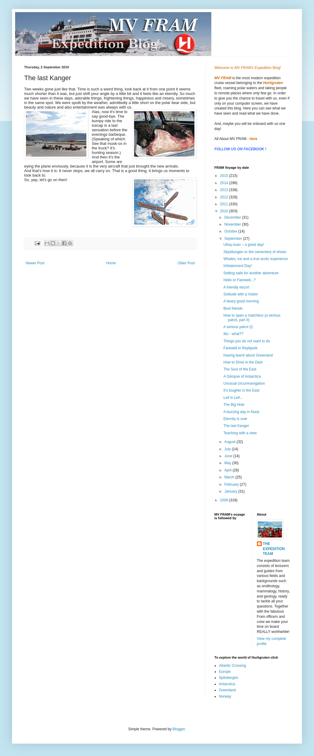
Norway (225, 696)
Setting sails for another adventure (251, 273)
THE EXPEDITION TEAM (274, 549)
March (230, 477)
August (230, 442)
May (228, 463)
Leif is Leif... (233, 398)
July (228, 449)
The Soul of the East (239, 369)
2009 (224, 500)
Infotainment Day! (237, 266)
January (231, 491)
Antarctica (227, 684)
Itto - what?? (233, 334)
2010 (224, 211)
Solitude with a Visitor (240, 294)
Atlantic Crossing (232, 665)
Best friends (232, 308)
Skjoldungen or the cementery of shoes (254, 252)
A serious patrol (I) (238, 327)
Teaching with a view (240, 433)
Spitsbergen (228, 678)
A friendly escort (236, 287)
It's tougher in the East (241, 390)
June (228, 456)
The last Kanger (236, 426)
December (233, 217)
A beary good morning (241, 301)
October (231, 231)
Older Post (186, 263)
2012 (224, 197)
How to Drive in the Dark (243, 362)
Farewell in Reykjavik (240, 348)
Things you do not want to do (246, 341)
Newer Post (35, 263)
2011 (224, 204)
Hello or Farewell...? (239, 280)
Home (111, 263)
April (228, 470)
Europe (225, 672)
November (233, 224)
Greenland (227, 690)
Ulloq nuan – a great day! (243, 245)
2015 (224, 176)
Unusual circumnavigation (244, 383)
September (233, 238)
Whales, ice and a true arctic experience (255, 259)
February (232, 484)
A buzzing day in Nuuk (241, 412)
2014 (224, 183)
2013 (224, 190)
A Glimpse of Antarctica (242, 376)
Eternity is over (235, 419)
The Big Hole (233, 404)
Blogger (178, 729)
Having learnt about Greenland (248, 355)
